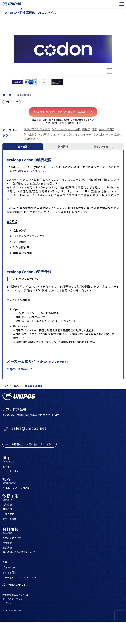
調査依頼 (7, 511)
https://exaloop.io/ (20, 370)
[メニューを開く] (121, 4)
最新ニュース (9, 563)
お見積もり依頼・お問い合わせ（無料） (64, 112)
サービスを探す (10, 472)
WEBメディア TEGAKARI (16, 489)
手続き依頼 (8, 515)
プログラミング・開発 (37, 129)
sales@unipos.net (28, 429)
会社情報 (10, 532)
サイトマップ (9, 604)
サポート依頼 (9, 520)
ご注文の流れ (9, 568)
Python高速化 (113, 134)
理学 (94, 129)
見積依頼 (7, 506)
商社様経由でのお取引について (19, 553)
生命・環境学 (106, 129)
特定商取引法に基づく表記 (15, 596)
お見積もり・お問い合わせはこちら (31, 445)
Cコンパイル (58, 134)
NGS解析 (44, 134)
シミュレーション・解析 (66, 129)
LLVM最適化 (31, 139)
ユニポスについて (11, 539)
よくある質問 (9, 573)
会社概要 (7, 544)
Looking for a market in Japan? (19, 579)
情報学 (86, 129)
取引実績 (7, 549)
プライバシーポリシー (13, 600)
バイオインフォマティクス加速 (85, 134)
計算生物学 (30, 134)
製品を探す (8, 468)
